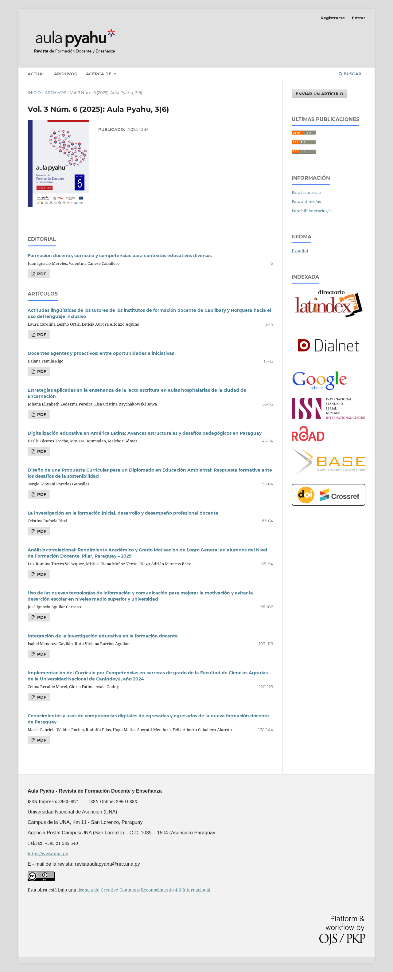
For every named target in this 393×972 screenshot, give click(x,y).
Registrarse (333, 17)
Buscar (350, 73)
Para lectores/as (306, 192)
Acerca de (99, 73)
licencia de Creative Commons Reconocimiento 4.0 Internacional (143, 890)
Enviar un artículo (319, 93)
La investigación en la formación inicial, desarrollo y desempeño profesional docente (123, 513)
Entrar (358, 17)
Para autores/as (306, 201)
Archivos (65, 73)
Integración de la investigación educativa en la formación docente (103, 636)
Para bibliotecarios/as (312, 211)
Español (300, 251)
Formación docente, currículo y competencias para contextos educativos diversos (120, 255)
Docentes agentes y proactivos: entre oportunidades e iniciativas (101, 353)
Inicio (34, 92)
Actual (36, 73)
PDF (41, 273)
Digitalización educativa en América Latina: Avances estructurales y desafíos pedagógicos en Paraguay (145, 433)
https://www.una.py (48, 853)
